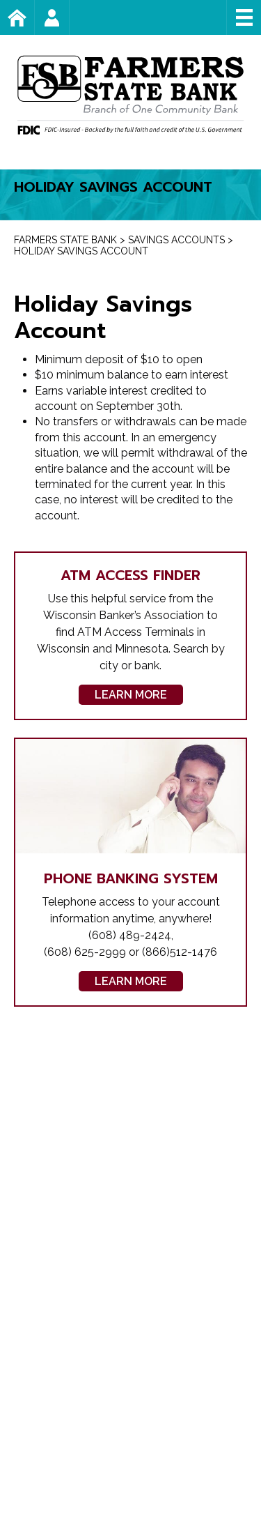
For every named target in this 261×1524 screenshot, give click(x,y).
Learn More (131, 694)
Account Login (69, 17)
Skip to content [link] (0, 0)
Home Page (34, 17)
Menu (243, 17)
